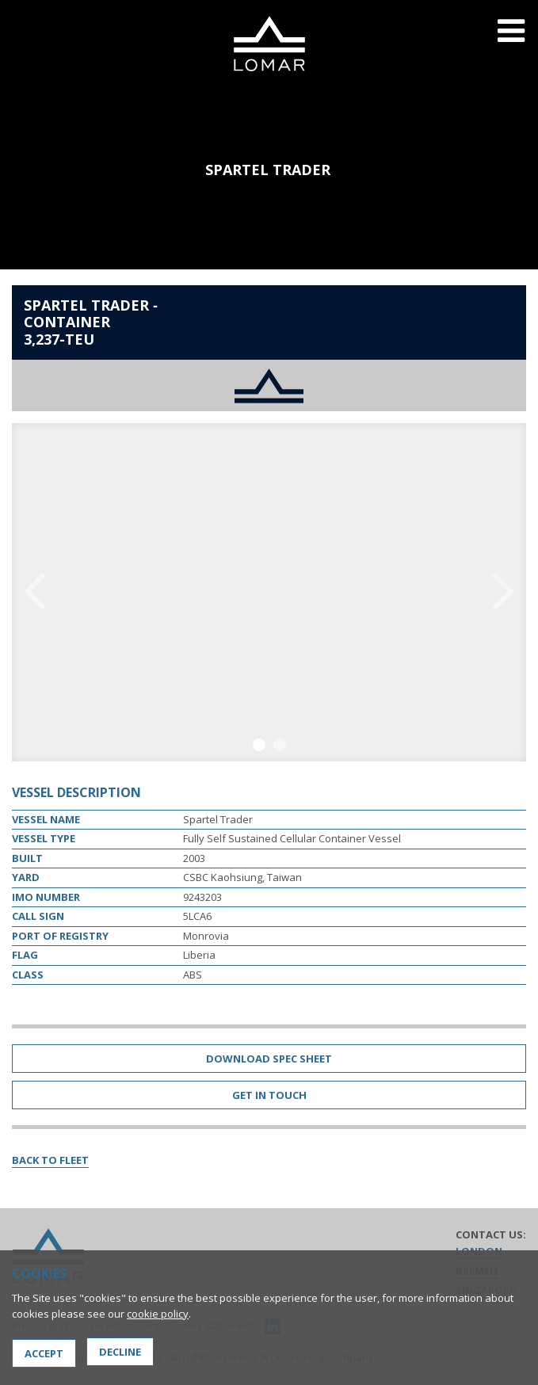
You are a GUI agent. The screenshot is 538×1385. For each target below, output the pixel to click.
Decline (120, 1352)
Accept (44, 1353)
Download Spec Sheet (269, 1058)
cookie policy (158, 1314)
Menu (511, 41)
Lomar (269, 43)
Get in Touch (269, 1095)
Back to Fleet (50, 1160)
